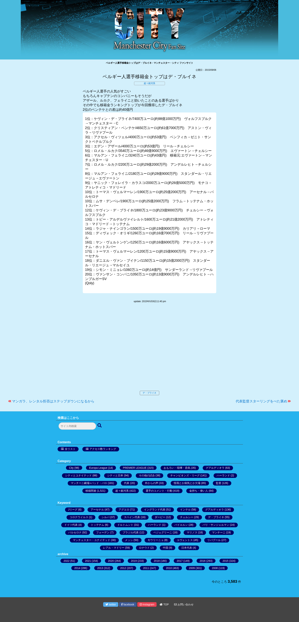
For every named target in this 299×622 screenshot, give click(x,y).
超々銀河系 (149, 83)
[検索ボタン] (99, 425)
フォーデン (102, 532)
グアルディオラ (215, 467)
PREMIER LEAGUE (134, 467)
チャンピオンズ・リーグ (185, 475)
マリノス (192, 532)
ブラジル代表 (131, 532)
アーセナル (97, 509)
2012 (123, 568)
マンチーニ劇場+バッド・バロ (89, 483)
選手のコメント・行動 (159, 490)
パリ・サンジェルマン (216, 524)
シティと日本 (115, 475)
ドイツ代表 (71, 524)
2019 (134, 560)
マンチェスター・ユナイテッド (91, 540)
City (71, 467)
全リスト (70, 448)
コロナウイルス (79, 517)
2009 (192, 568)
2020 (111, 560)
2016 (203, 560)
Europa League (98, 467)
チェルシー (186, 517)
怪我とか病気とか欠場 (187, 483)
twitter (110, 604)
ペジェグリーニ (162, 532)
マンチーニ (218, 532)
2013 (100, 568)
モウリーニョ (156, 540)
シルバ (105, 517)
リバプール (214, 540)
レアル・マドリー (113, 547)
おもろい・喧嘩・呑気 (177, 467)
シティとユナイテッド (78, 475)
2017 (180, 560)
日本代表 (186, 547)
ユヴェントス (185, 540)
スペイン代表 (132, 517)
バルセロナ (75, 532)
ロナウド (144, 547)
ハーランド (223, 475)
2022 (66, 560)
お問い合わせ (184, 604)
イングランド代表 (154, 509)
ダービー (160, 517)
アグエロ (124, 509)
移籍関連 (90, 490)
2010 (169, 568)
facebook (127, 604)
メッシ (129, 540)
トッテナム (97, 524)
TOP (164, 604)
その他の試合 (147, 475)
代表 (126, 483)
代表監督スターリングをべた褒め (261, 401)
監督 (218, 483)
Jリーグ (72, 509)
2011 (146, 568)
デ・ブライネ (149, 393)
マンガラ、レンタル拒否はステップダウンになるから (53, 401)
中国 (165, 547)
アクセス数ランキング (102, 448)
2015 (225, 560)
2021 (88, 560)
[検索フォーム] (77, 426)
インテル (185, 509)
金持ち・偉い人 (198, 490)
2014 (77, 568)
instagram (147, 604)
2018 (157, 560)
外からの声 (151, 483)
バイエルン (181, 524)
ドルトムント (125, 524)
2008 (215, 568)
